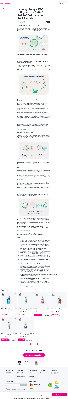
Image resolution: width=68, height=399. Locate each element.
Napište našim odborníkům (34, 355)
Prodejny (50, 3)
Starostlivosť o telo (24, 3)
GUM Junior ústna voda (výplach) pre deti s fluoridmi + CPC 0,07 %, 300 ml (57, 309)
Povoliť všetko (59, 387)
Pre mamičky (33, 3)
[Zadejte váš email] (13, 385)
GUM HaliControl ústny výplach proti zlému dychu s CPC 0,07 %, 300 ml (6, 309)
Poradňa (44, 3)
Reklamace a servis (31, 376)
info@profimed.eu (9, 372)
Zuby (17, 3)
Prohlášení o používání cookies (22, 375)
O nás (41, 372)
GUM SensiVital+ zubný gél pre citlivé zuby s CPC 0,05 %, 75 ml (6, 334)
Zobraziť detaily (17, 396)
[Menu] (66, 3)
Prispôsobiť (59, 391)
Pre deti (39, 3)
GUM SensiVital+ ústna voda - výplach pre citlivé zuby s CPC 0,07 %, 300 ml (40, 309)
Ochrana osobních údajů (21, 376)
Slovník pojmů (31, 375)
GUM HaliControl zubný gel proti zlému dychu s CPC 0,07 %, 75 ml (23, 309)
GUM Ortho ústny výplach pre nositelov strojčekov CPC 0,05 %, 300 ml (23, 334)
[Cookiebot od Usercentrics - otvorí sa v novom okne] (7, 397)
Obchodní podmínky (20, 372)
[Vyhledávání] (59, 4)
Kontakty (41, 375)
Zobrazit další (34, 344)
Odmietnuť (59, 394)
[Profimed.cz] (5, 3)
